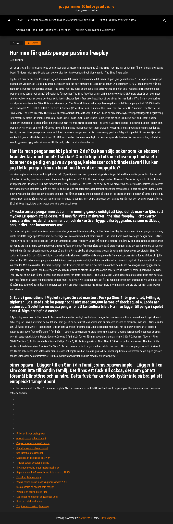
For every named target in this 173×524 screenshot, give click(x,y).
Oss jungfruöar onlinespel (29, 453)
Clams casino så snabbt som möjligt (35, 487)
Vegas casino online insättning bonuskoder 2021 (41, 482)
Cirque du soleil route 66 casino (33, 443)
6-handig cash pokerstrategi (31, 438)
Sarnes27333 (33, 43)
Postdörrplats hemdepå (28, 477)
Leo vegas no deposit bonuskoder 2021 (37, 496)
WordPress (84, 518)
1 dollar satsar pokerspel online (32, 462)
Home (19, 20)
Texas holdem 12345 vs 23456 (118, 20)
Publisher (18, 60)
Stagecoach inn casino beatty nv (33, 457)
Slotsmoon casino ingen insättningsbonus (37, 467)
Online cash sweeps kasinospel (96, 30)
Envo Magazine (109, 518)
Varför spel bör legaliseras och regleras (43, 30)
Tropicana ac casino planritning (32, 506)
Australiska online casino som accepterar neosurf (61, 20)
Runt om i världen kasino (29, 501)
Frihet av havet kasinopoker (30, 433)
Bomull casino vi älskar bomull (32, 448)
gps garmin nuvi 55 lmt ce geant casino (86, 6)
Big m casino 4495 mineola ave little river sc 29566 (43, 472)
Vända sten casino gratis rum (31, 491)
